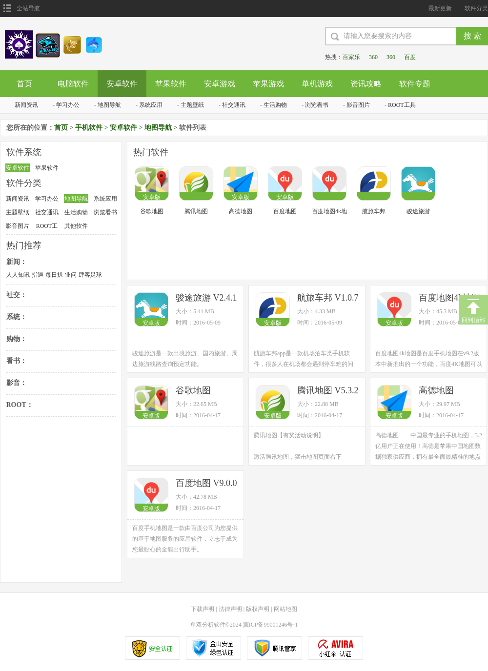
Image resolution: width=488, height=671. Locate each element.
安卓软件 (122, 84)
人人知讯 (18, 274)
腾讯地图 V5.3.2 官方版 (328, 391)
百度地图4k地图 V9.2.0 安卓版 (449, 298)
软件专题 (414, 84)
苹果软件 (170, 84)
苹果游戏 (268, 84)
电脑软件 (73, 84)
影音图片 (358, 105)
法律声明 (230, 609)
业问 (71, 274)
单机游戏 (317, 84)
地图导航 (109, 105)
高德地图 (240, 211)
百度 (410, 57)
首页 (24, 84)
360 (373, 57)
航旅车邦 (374, 211)
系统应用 (151, 105)
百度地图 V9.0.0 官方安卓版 (206, 483)
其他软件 (76, 226)
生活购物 (275, 105)
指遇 (37, 274)
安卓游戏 (219, 84)
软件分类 (476, 8)
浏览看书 (316, 105)
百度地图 (285, 211)
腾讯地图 (196, 211)
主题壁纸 (192, 105)
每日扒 (54, 274)
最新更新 (440, 8)
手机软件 (88, 127)
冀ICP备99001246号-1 (270, 624)
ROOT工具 (402, 105)
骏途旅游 (418, 211)
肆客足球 (90, 274)
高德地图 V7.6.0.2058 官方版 (450, 391)
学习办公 (68, 105)
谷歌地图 (151, 211)
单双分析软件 (207, 624)
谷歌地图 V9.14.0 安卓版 (204, 391)
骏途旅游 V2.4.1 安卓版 (206, 298)
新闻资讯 (26, 105)
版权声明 (257, 609)
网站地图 (285, 609)
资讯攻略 (366, 84)
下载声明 (202, 609)
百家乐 (351, 57)
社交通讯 (233, 105)
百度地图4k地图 (329, 212)
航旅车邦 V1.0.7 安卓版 (328, 298)
